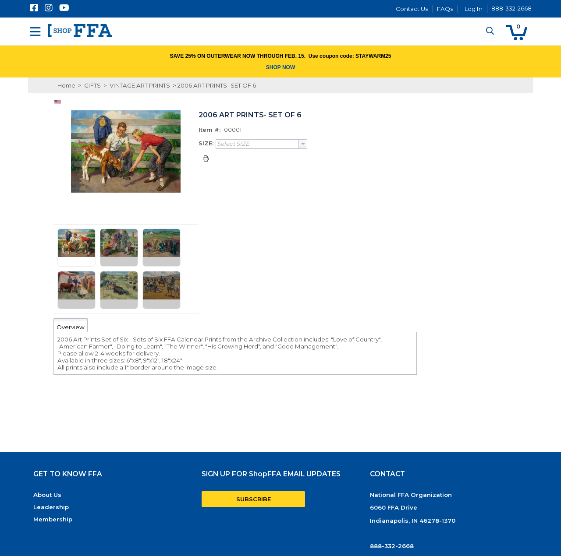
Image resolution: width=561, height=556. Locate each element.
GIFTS (92, 85)
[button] (516, 32)
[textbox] (257, 144)
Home (66, 85)
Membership (52, 519)
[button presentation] (303, 144)
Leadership (51, 506)
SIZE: (206, 143)
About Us (47, 494)
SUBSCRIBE (253, 499)
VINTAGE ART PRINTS (139, 85)
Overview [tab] (71, 327)
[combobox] (261, 144)
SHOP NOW (280, 67)
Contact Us (412, 8)
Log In (474, 8)
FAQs (445, 8)
